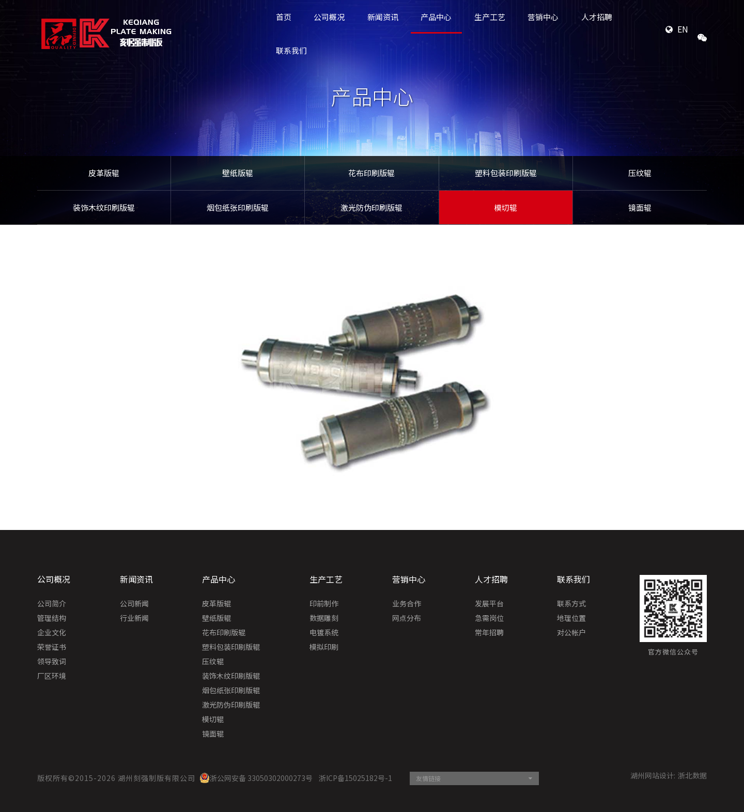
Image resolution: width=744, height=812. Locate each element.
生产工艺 (326, 579)
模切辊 (505, 207)
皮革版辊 (103, 172)
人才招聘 (491, 579)
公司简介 (51, 604)
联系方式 (571, 604)
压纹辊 (640, 172)
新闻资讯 (136, 579)
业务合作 (406, 604)
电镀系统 (323, 632)
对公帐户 (571, 632)
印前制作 (323, 604)
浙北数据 (692, 775)
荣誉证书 (51, 647)
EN (682, 29)
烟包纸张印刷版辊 (238, 207)
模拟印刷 (323, 647)
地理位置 (571, 618)
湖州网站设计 (652, 775)
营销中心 (408, 579)
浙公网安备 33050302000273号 (256, 778)
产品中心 (218, 579)
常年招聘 (489, 632)
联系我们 (291, 50)
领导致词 (51, 661)
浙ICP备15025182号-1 (355, 778)
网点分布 (406, 618)
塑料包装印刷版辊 (506, 172)
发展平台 (489, 604)
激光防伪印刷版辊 (371, 207)
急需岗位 (489, 618)
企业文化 (51, 632)
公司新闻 (134, 604)
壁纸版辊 (237, 172)
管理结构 (51, 618)
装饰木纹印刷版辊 (104, 207)
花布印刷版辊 (371, 172)
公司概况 (53, 579)
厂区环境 (51, 676)
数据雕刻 (323, 618)
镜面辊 (640, 207)
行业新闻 (134, 618)
